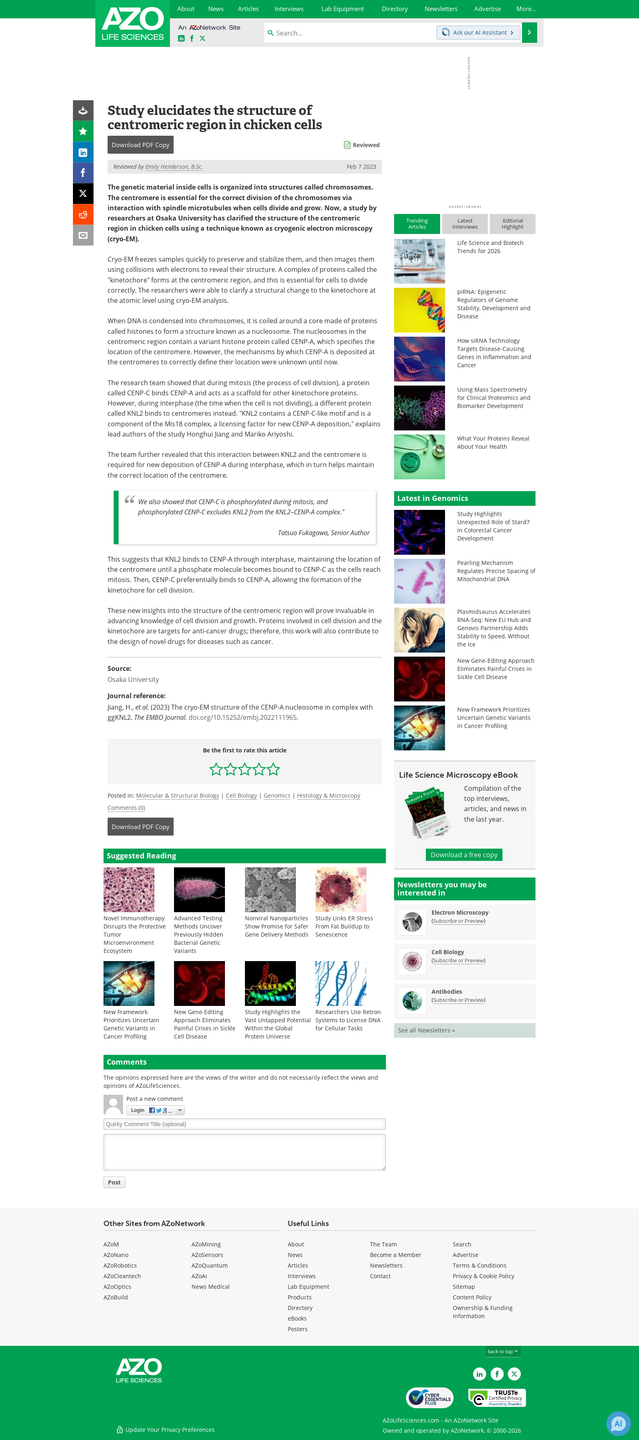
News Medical (211, 1286)
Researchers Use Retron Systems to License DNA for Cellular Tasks (348, 1020)
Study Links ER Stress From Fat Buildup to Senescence (344, 926)
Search (462, 1244)
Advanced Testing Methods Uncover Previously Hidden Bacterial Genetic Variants (198, 934)
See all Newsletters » (426, 1030)
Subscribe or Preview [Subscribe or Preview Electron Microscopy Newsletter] (458, 920)
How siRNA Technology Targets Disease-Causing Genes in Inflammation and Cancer (494, 353)
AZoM (111, 1244)
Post (114, 1182)
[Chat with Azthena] (618, 1423)
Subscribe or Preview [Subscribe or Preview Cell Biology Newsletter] (458, 960)
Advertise (465, 1255)
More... (526, 8)
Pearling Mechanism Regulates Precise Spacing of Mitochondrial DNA (496, 571)
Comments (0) (126, 808)
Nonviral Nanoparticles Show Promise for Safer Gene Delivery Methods (276, 926)
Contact (380, 1276)
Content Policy (472, 1297)
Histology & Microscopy (328, 795)
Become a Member (395, 1255)
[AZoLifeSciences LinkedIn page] (181, 38)
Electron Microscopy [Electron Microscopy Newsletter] (460, 912)
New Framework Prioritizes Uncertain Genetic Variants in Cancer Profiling (131, 1024)
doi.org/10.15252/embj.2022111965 (243, 717)
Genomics (277, 795)
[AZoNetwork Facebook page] (192, 38)
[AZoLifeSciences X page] (202, 38)
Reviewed (366, 145)
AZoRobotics (120, 1265)
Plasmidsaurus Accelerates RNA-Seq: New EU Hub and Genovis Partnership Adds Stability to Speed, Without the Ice (494, 628)
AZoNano (116, 1255)
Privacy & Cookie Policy (483, 1276)
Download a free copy (464, 854)
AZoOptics (117, 1286)
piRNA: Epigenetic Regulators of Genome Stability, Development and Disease (494, 304)
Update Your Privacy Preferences (165, 1429)
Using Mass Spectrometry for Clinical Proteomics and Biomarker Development (494, 398)
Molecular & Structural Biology (177, 795)
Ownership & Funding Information (483, 1312)
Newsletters (386, 1265)
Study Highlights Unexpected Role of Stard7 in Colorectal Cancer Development (493, 526)
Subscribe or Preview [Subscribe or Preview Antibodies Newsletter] (458, 999)
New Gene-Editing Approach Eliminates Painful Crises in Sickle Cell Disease (205, 1024)
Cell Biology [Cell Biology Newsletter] (448, 952)
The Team (383, 1244)
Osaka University (133, 679)
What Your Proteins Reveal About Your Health (493, 442)
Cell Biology (241, 795)
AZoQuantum (210, 1265)
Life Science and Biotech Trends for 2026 (490, 247)
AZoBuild (116, 1297)
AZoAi (199, 1276)
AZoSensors (207, 1255)
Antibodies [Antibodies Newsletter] (447, 991)
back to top (503, 1351)
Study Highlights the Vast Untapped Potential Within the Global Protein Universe (278, 1024)
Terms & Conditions (480, 1265)
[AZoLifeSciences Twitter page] (514, 1373)
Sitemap (464, 1286)
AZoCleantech (122, 1276)
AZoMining (206, 1244)
